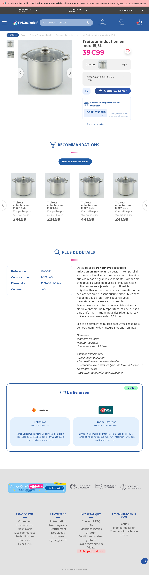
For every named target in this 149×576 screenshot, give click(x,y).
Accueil (24, 35)
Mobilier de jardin (124, 529)
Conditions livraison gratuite (91, 539)
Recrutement (125, 10)
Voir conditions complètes (133, 3)
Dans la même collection (75, 161)
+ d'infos (131, 388)
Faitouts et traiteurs (74, 35)
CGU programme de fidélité (91, 547)
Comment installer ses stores (124, 534)
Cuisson (59, 35)
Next (70, 68)
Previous (19, 68)
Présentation (58, 522)
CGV (91, 526)
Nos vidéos (58, 534)
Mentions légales (91, 530)
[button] (144, 560)
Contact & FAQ (91, 522)
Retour (12, 35)
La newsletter (24, 526)
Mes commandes (24, 534)
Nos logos (58, 537)
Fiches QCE (25, 545)
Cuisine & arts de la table (41, 35)
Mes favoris (25, 530)
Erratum (91, 534)
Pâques (124, 525)
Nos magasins (58, 526)
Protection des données (25, 539)
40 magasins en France (28, 10)
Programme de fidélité (78, 10)
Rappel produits (91, 552)
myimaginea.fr (58, 541)
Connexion (24, 522)
